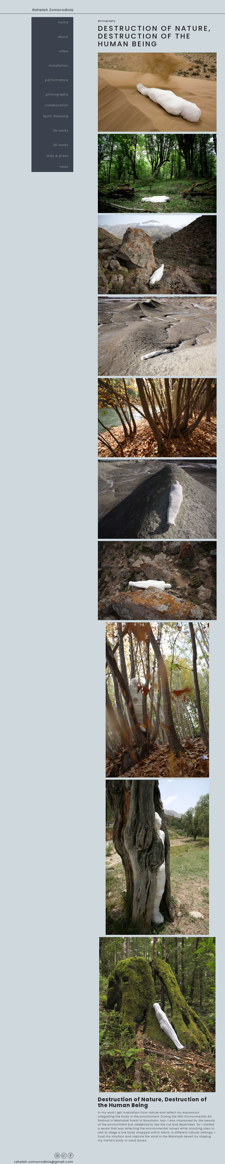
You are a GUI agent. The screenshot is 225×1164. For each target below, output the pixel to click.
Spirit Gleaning (55, 116)
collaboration (56, 105)
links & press (57, 156)
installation (52, 64)
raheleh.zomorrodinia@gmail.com (43, 1162)
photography (52, 93)
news (64, 166)
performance (52, 78)
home (63, 22)
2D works (52, 143)
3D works (52, 129)
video (52, 49)
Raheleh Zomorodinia (52, 9)
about (52, 35)
